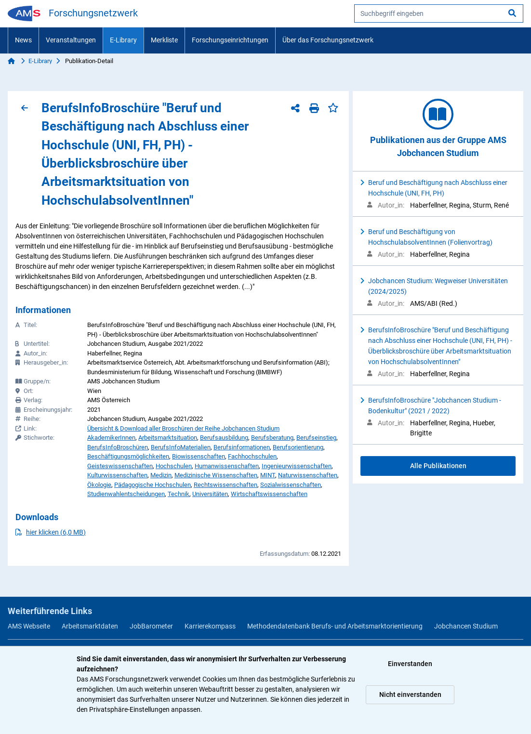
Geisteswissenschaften (120, 466)
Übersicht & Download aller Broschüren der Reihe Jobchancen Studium (183, 428)
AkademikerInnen (111, 437)
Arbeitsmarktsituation (167, 437)
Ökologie (99, 484)
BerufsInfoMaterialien (181, 447)
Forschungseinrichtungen (230, 40)
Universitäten (210, 494)
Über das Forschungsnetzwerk (327, 40)
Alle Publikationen (438, 466)
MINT (267, 475)
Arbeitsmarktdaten (90, 626)
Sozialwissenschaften (290, 484)
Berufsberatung (272, 437)
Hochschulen (174, 466)
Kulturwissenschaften (117, 475)
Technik (178, 494)
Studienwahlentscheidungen (126, 494)
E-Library (123, 40)
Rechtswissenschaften (225, 484)
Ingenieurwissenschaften (297, 466)
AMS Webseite (29, 626)
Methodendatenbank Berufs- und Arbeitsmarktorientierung (335, 626)
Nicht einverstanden (410, 694)
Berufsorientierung (298, 447)
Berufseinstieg (316, 437)
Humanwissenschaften (227, 466)
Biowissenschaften (198, 456)
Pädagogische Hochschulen (152, 484)
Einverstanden (410, 664)
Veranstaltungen (71, 40)
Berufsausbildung (224, 437)
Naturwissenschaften (307, 475)
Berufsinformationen (241, 447)
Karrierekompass (210, 626)
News (23, 40)
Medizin (161, 475)
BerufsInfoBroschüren (117, 447)
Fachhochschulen (252, 456)
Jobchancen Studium (466, 626)
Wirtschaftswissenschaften (269, 494)
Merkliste (164, 40)
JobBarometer (151, 626)
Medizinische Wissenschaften (215, 475)
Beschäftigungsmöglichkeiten (128, 456)
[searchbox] (438, 13)
